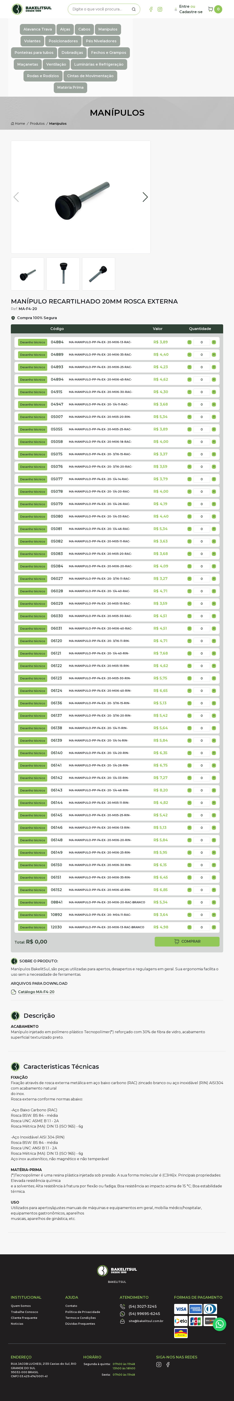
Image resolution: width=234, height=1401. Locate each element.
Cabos (81, 26)
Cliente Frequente (24, 1275)
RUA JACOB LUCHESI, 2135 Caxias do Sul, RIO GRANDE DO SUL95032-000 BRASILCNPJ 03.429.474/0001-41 (43, 1328)
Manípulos (104, 26)
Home (18, 81)
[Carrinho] (215, 9)
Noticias (17, 1281)
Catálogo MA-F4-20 (32, 950)
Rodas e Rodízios (101, 46)
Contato (71, 1263)
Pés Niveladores (199, 26)
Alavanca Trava (34, 26)
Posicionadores (161, 26)
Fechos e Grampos (126, 36)
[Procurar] (133, 9)
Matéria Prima (193, 46)
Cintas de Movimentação (148, 46)
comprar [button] (187, 899)
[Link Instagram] (160, 9)
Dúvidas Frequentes (80, 1281)
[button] (145, 155)
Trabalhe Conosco (24, 1269)
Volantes (130, 26)
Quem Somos (21, 1263)
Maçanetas (162, 36)
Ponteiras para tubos (52, 36)
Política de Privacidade (82, 1269)
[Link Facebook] (151, 9)
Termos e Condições (80, 1275)
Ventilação (191, 36)
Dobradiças (90, 36)
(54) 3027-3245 (138, 1264)
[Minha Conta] (189, 9)
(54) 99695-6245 (140, 1271)
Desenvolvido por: (201, 1373)
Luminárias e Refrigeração (52, 46)
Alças (61, 26)
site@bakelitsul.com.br (142, 1279)
